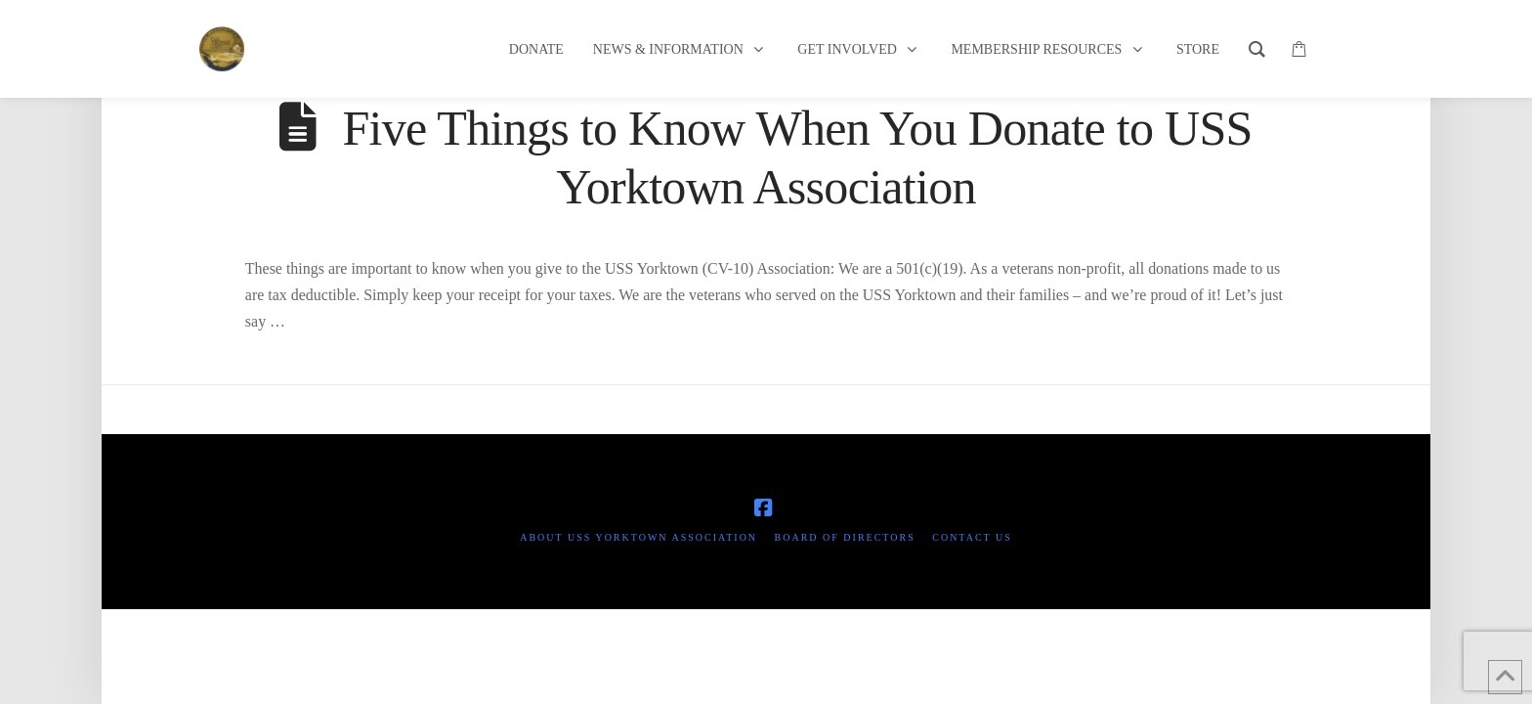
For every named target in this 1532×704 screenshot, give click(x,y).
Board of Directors (845, 537)
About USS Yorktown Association (638, 537)
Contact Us (972, 537)
